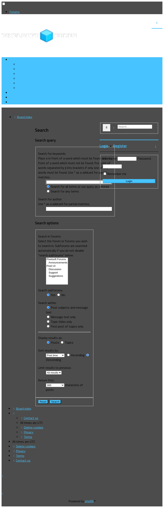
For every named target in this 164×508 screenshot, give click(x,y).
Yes (51, 295)
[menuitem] (31, 69)
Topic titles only (59, 321)
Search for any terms (63, 191)
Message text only (61, 317)
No (61, 295)
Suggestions (57, 276)
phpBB (89, 501)
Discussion (57, 269)
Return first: (46, 380)
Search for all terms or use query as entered (78, 186)
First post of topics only (65, 326)
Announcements (57, 262)
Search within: (47, 302)
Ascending (76, 355)
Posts (53, 342)
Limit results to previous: (54, 367)
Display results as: (50, 337)
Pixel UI (57, 266)
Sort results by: (48, 350)
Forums (14, 11)
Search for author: (50, 199)
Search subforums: (50, 290)
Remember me (116, 173)
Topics (67, 342)
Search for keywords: (52, 153)
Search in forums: (49, 236)
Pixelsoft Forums (57, 259)
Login (104, 146)
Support (57, 272)
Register (120, 146)
